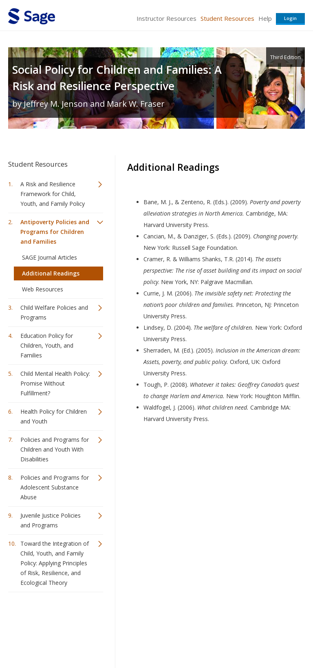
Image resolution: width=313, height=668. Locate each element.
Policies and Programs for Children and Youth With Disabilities (54, 449)
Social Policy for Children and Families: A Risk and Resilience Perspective (117, 77)
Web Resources (42, 289)
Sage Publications (54, 618)
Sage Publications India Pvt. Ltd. (126, 618)
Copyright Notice (205, 638)
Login (290, 18)
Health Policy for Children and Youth (53, 416)
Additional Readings (50, 273)
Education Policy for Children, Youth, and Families (46, 345)
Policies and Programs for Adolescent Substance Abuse (54, 487)
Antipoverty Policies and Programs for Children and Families (54, 231)
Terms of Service (155, 638)
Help (265, 18)
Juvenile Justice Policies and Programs (50, 520)
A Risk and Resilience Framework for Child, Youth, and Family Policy (52, 193)
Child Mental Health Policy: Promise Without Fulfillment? (55, 383)
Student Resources (227, 18)
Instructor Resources (166, 18)
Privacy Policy (251, 638)
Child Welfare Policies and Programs (54, 312)
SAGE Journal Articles (49, 257)
